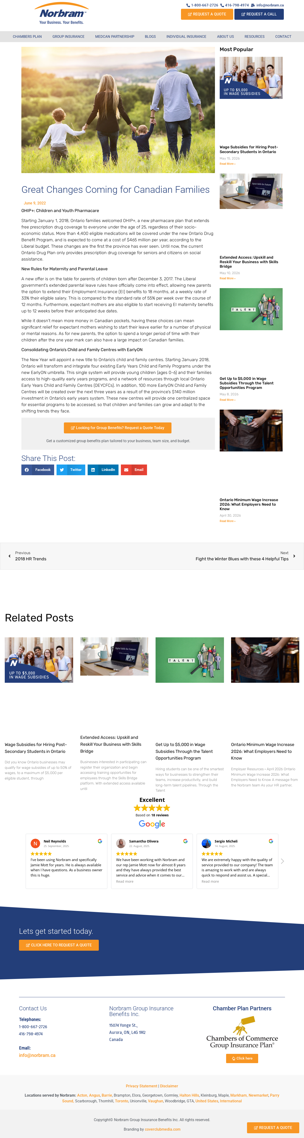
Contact (283, 36)
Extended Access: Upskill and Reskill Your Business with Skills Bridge (249, 262)
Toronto (121, 1101)
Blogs (150, 36)
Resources (255, 36)
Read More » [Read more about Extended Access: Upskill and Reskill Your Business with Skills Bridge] (228, 278)
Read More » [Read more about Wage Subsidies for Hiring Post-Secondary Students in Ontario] (228, 163)
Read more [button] (124, 881)
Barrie (107, 1095)
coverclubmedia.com (162, 1129)
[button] (37, 470)
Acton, (82, 1095)
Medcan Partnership (114, 36)
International (231, 1101)
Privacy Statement (141, 1086)
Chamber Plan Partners (242, 1008)
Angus (94, 1095)
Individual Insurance (186, 36)
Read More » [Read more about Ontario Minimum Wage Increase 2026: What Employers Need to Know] (228, 521)
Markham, (239, 1095)
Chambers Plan (27, 36)
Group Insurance (68, 36)
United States (206, 1101)
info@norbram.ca (37, 1055)
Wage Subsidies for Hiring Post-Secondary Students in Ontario (249, 149)
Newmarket (258, 1095)
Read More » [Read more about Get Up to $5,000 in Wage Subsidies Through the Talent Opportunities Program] (228, 400)
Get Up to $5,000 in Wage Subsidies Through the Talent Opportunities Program (247, 383)
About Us (225, 36)
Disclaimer (169, 1086)
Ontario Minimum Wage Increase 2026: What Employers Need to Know (249, 504)
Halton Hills (189, 1095)
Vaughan (155, 1101)
